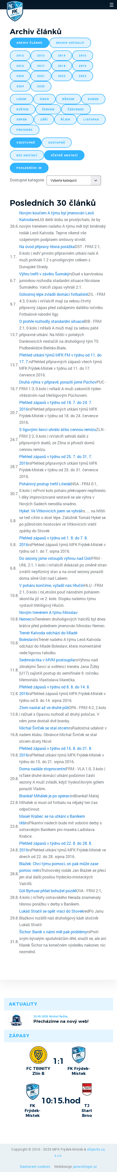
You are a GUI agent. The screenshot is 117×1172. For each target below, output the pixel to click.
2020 (20, 76)
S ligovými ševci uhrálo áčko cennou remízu (57, 429)
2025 (41, 86)
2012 (20, 55)
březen (68, 99)
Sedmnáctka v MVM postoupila (47, 659)
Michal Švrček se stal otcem (44, 727)
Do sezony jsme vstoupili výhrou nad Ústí (55, 558)
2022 (62, 76)
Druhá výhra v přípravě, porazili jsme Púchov (58, 382)
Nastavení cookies (35, 1166)
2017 (41, 66)
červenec (76, 109)
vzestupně (26, 142)
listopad (91, 119)
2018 (62, 66)
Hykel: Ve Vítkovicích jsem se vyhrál (50, 510)
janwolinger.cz (85, 1166)
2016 (20, 66)
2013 (41, 55)
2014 (62, 55)
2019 (82, 66)
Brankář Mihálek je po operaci (45, 795)
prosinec (25, 130)
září (44, 119)
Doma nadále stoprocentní (42, 768)
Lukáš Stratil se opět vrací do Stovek (51, 911)
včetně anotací (64, 155)
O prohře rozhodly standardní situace (51, 321)
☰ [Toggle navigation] (111, 4)
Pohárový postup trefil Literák (45, 483)
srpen (22, 119)
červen (48, 109)
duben (93, 99)
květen (23, 109)
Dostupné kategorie (27, 179)
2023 (82, 76)
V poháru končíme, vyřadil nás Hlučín (51, 585)
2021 (41, 76)
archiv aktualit (70, 43)
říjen (65, 119)
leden (22, 99)
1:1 (58, 1061)
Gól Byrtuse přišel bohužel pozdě (47, 890)
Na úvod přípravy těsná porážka (47, 246)
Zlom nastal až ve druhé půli (44, 707)
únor (44, 99)
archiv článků (30, 43)
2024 (20, 86)
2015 (82, 55)
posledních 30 (29, 168)
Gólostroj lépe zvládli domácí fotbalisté (53, 294)
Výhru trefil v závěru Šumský (44, 273)
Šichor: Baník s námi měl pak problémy (53, 931)
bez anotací (27, 155)
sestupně (56, 142)
